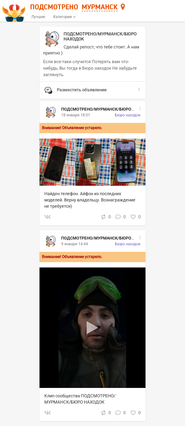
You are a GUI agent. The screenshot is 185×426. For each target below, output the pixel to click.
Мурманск (100, 7)
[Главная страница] (14, 11)
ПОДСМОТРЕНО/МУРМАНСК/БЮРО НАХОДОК (106, 238)
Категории (64, 16)
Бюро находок (128, 244)
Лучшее (38, 16)
